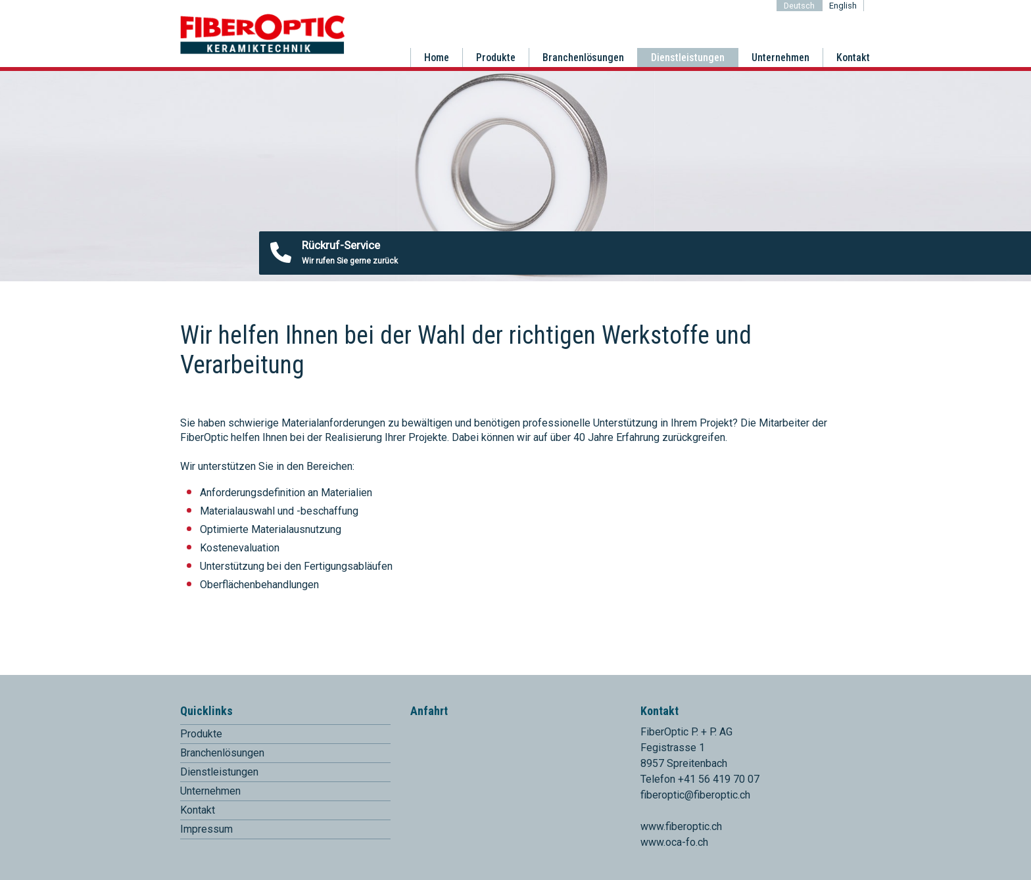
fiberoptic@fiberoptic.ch (695, 795)
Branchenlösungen (583, 57)
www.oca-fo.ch (674, 842)
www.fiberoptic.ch (681, 826)
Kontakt (853, 57)
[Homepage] (262, 51)
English (843, 6)
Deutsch (799, 6)
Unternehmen (780, 57)
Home (436, 57)
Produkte (496, 57)
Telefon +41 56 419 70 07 (699, 779)
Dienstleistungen (688, 57)
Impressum (206, 829)
